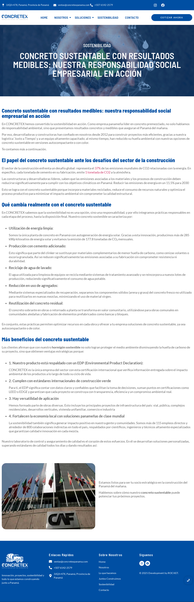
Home (44, 17)
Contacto (132, 17)
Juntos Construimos (110, 578)
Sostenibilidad (108, 17)
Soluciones (83, 17)
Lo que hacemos (107, 572)
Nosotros (61, 17)
